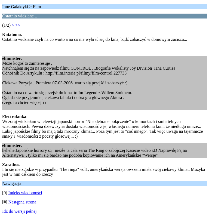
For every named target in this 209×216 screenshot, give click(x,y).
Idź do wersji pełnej (19, 211)
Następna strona (22, 202)
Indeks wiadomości (25, 192)
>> (17, 25)
